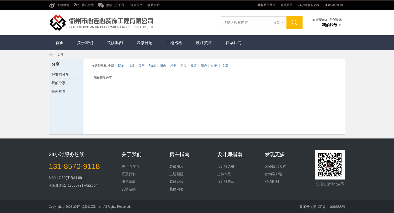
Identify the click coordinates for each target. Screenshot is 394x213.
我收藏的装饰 (267, 5)
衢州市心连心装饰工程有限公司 (51, 54)
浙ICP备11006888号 (329, 207)
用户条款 (129, 182)
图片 (183, 65)
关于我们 (85, 43)
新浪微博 (63, 5)
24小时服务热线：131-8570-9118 (320, 5)
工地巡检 (174, 43)
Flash (152, 65)
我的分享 (59, 83)
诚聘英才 (204, 43)
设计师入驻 (226, 166)
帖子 (214, 65)
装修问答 (176, 189)
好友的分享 (60, 74)
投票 (194, 65)
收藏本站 (153, 5)
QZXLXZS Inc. (92, 206)
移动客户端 (273, 174)
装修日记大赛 (275, 166)
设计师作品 (226, 182)
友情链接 (129, 189)
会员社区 (287, 5)
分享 (61, 54)
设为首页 (136, 5)
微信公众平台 (115, 5)
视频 (131, 65)
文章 (277, 22)
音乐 (141, 65)
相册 (173, 65)
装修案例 (115, 43)
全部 (111, 65)
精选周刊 (272, 182)
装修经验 (176, 182)
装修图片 (176, 166)
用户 (204, 65)
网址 (121, 65)
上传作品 (224, 174)
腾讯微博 (88, 5)
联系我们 (233, 43)
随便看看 (59, 91)
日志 (163, 65)
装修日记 (144, 43)
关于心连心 (130, 166)
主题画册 (176, 174)
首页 (60, 43)
